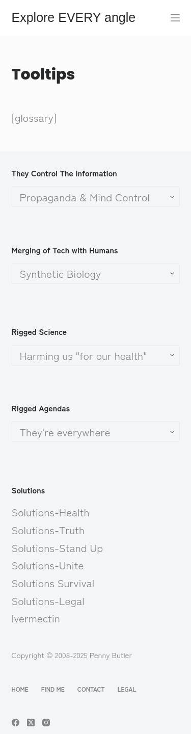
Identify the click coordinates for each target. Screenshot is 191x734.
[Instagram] (46, 722)
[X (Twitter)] (31, 722)
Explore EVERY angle (74, 17)
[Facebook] (15, 722)
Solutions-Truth (48, 529)
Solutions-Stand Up (57, 547)
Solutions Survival (53, 582)
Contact (91, 689)
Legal (127, 689)
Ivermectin (36, 617)
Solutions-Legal (48, 600)
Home (20, 689)
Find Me (53, 689)
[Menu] (175, 17)
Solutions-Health (51, 511)
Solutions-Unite (48, 564)
